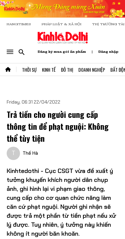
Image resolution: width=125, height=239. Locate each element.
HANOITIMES (19, 24)
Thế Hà (30, 153)
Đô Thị (67, 69)
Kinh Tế (49, 69)
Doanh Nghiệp (91, 69)
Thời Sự (29, 69)
